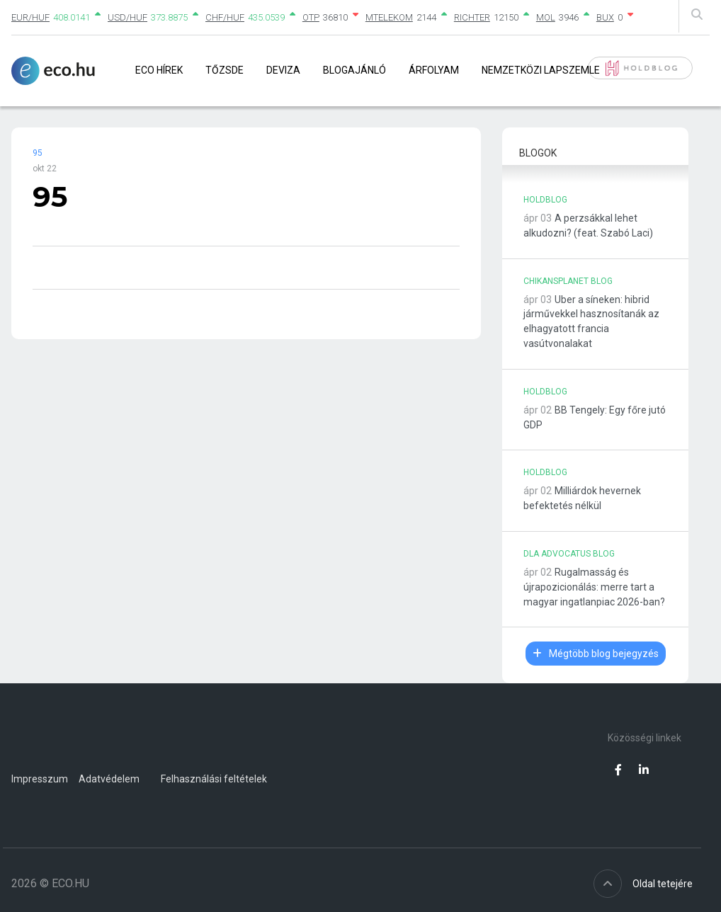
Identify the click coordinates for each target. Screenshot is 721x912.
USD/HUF (127, 17)
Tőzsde (224, 70)
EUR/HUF (30, 17)
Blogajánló (354, 70)
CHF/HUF (224, 17)
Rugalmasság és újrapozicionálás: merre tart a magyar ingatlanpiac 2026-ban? (594, 587)
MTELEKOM (389, 17)
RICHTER (472, 17)
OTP (310, 17)
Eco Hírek (159, 70)
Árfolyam (434, 70)
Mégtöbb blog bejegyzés (596, 653)
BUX (605, 17)
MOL (545, 17)
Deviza (283, 70)
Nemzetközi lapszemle (541, 70)
